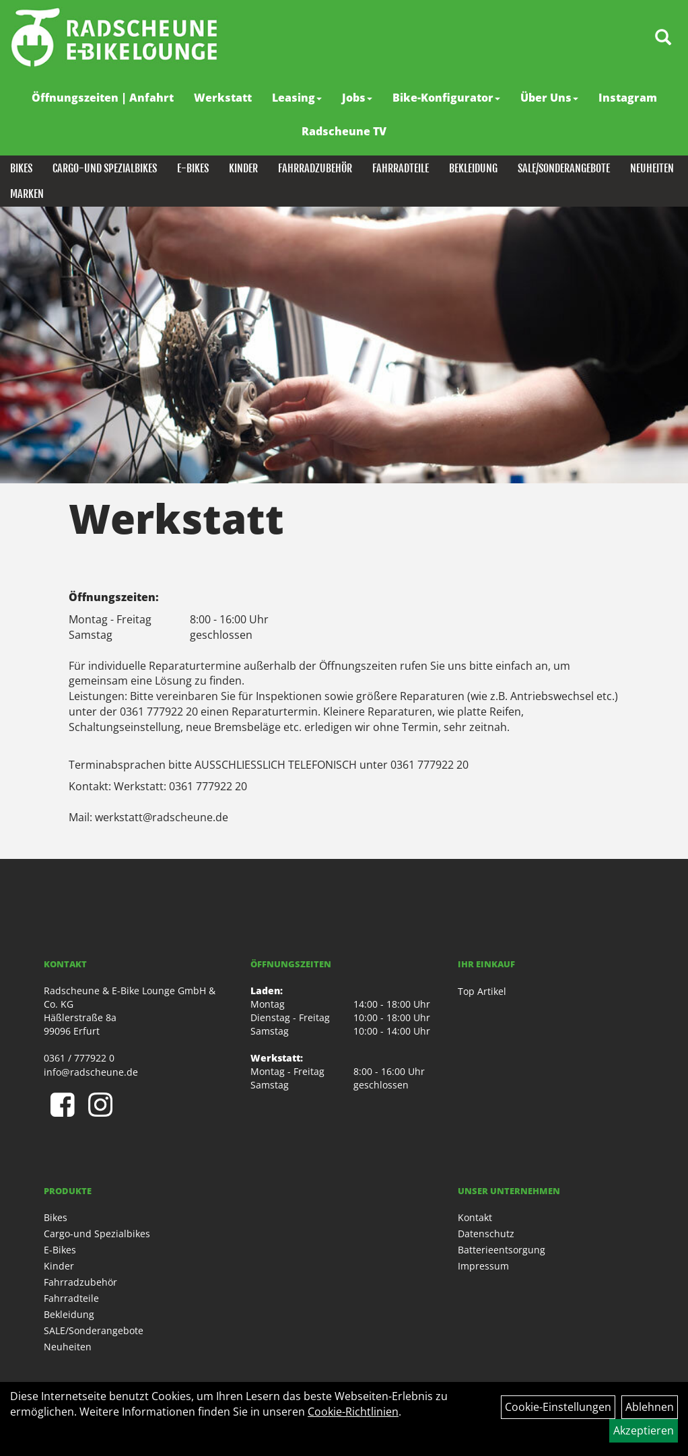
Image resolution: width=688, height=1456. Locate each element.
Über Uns (549, 97)
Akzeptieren (643, 1430)
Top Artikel (482, 991)
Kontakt (475, 1217)
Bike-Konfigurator (446, 97)
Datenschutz (486, 1233)
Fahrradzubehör (315, 168)
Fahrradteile (400, 168)
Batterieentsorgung (501, 1249)
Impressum (483, 1265)
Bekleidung (473, 168)
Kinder (243, 168)
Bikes (21, 168)
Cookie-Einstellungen (558, 1406)
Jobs (357, 97)
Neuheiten (652, 168)
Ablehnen (649, 1406)
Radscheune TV (344, 131)
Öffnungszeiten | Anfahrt (103, 97)
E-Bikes (193, 168)
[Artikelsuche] (663, 38)
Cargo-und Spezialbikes (105, 168)
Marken (27, 194)
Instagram (627, 97)
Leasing (297, 97)
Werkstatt (223, 97)
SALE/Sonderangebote (564, 168)
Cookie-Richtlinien (353, 1411)
